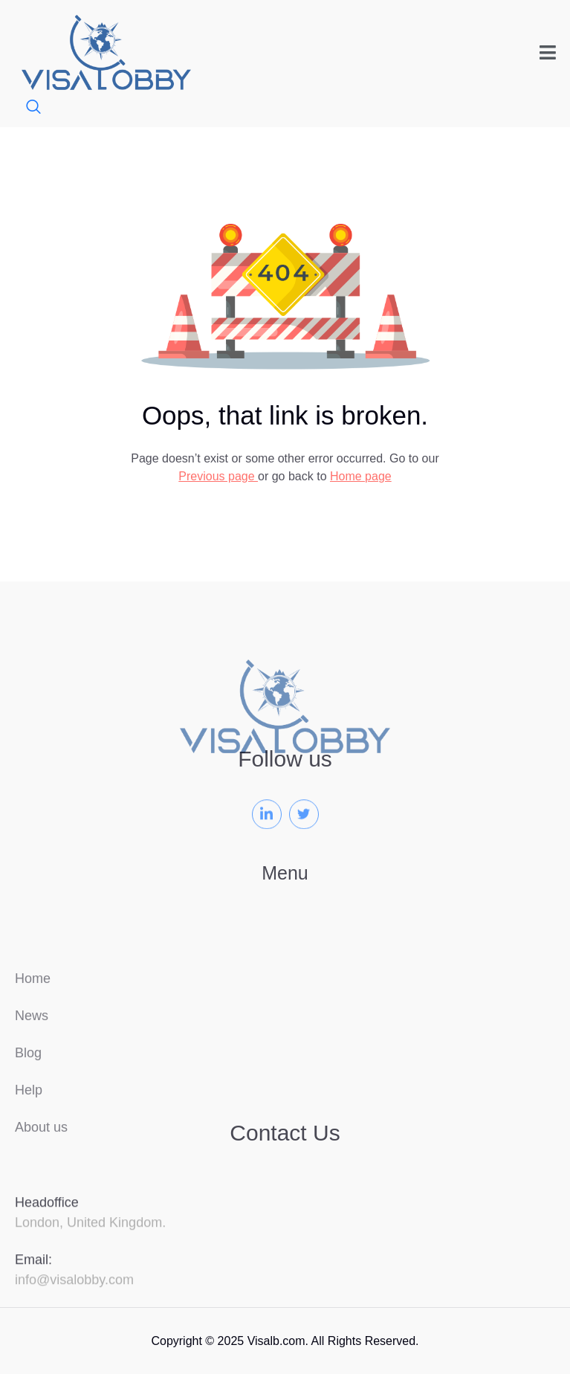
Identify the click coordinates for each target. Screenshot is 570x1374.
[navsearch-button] (26, 108)
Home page (361, 476)
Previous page (218, 476)
